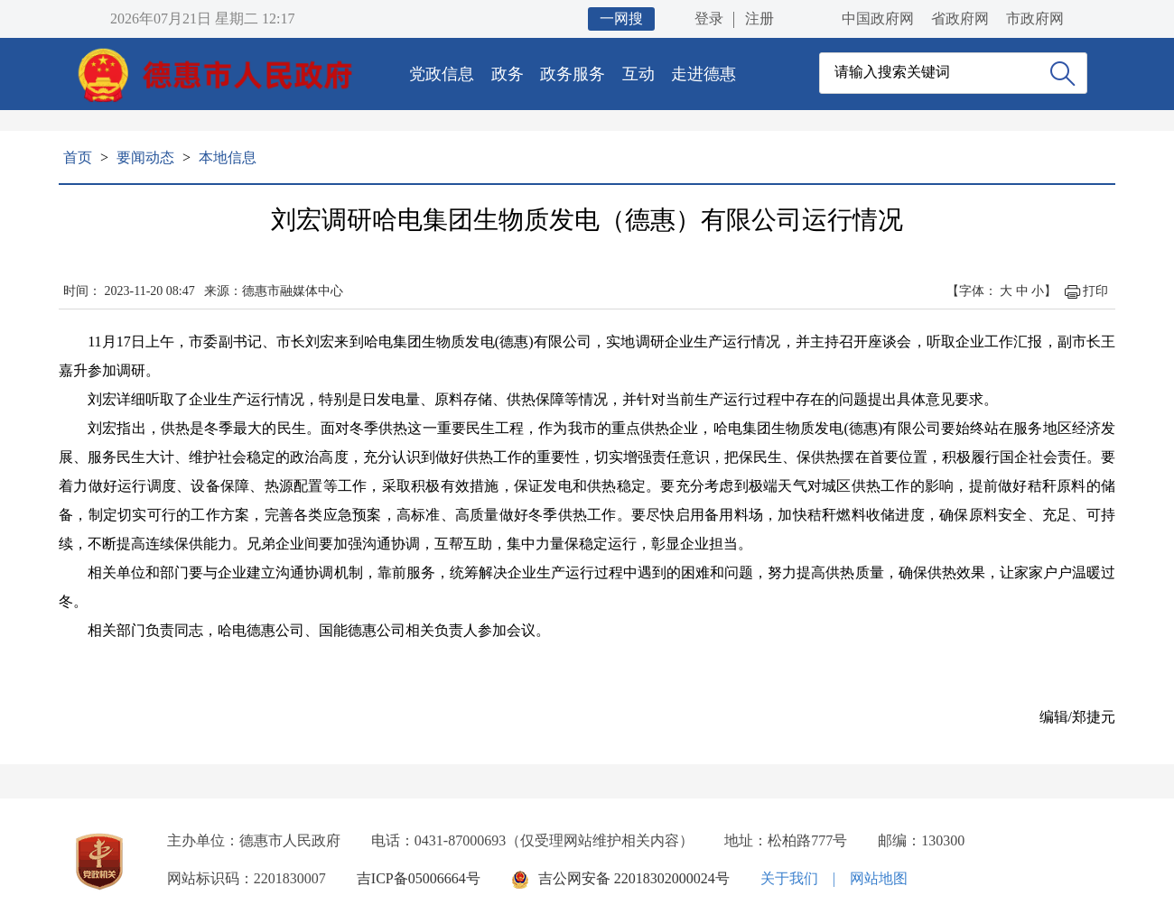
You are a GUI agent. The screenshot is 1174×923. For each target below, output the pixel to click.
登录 (708, 18)
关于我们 (789, 878)
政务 (507, 74)
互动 (638, 74)
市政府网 (1035, 18)
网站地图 (879, 878)
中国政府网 (878, 18)
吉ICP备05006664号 (418, 878)
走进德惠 (703, 74)
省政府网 (960, 18)
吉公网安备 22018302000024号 (634, 878)
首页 (77, 157)
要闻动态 (145, 157)
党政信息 (441, 74)
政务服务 (572, 74)
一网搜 (621, 18)
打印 (1095, 291)
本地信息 (227, 157)
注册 (759, 18)
